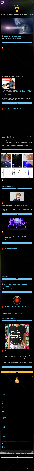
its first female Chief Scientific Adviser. (26, 205)
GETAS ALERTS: (18, 459)
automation (3, 402)
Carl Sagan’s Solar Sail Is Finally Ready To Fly (11, 248)
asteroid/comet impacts (4, 400)
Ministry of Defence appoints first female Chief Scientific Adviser (14, 203)
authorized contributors (6, 15)
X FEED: (13, 460)
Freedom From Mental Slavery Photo (9, 350)
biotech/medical (10, 364)
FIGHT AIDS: (13, 462)
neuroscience (17, 364)
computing (10, 318)
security (8, 40)
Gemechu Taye (4, 419)
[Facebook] (22, 468)
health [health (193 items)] (11, 386)
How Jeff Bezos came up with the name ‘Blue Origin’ (12, 232)
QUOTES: (18, 465)
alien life (3, 398)
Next (30, 372)
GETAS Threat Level (17, 456)
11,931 (14, 372)
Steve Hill (4, 432)
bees (2, 403)
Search (32, 376)
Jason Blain (4, 436)
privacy (14, 318)
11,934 (21, 372)
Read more (17, 42)
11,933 (19, 372)
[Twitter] (24, 468)
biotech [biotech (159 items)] (18, 385)
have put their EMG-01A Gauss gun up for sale (26, 90)
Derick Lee (4, 427)
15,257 (27, 372)
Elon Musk (3, 395)
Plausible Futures (4, 448)
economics (8, 240)
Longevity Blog (3, 445)
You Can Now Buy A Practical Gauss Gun (10, 48)
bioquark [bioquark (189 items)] (15, 385)
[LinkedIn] (25, 468)
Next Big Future (3, 447)
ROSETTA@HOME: (12, 464)
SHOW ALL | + (3, 439)
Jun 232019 (2, 36)
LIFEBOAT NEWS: (18, 458)
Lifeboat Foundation (4, 468)
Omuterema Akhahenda (5, 423)
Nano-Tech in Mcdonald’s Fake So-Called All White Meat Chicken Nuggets (15, 284)
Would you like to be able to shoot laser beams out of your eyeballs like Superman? (17, 180)
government (15, 364)
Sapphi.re (11, 468)
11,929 (10, 372)
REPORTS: (18, 462)
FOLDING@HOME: (12, 463)
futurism (6, 40)
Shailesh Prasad (4, 417)
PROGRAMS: (18, 463)
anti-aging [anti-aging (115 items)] (7, 385)
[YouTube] (26, 468)
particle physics (12, 318)
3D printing (3, 391)
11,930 (12, 372)
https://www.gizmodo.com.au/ (6, 184)
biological (3, 405)
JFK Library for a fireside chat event (17, 236)
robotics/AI (7, 101)
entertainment (10, 186)
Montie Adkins (4, 437)
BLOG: (17, 460)
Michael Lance (4, 435)
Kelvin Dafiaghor (4, 420)
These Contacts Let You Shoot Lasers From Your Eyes (12, 36)
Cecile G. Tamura (4, 425)
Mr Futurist (3, 446)
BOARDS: (18, 461)
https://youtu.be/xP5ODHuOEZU (6, 286)
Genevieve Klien (4, 212)
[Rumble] (27, 468)
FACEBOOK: (13, 458)
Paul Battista (4, 418)
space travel (9, 101)
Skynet (2, 396)
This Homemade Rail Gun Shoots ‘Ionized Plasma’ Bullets (13, 108)
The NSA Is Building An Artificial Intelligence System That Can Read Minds (15, 306)
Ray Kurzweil (3, 394)
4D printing (3, 392)
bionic (2, 406)
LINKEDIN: (13, 459)
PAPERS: (18, 464)
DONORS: (15, 461)
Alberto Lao (4, 428)
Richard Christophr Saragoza (5, 186)
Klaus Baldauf (4, 424)
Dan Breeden (4, 416)
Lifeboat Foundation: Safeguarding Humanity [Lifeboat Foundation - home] (15, 2)
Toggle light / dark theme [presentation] (32, 2)
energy (6, 147)
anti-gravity (3, 399)
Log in (2, 15)
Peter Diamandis (3, 393)
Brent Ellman (4, 433)
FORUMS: (15, 465)
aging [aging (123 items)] (2, 385)
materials (12, 186)
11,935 (24, 372)
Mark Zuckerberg (3, 397)
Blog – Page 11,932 (17, 5)
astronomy (3, 401)
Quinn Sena (4, 40)
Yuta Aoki (4, 426)
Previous (4, 372)
